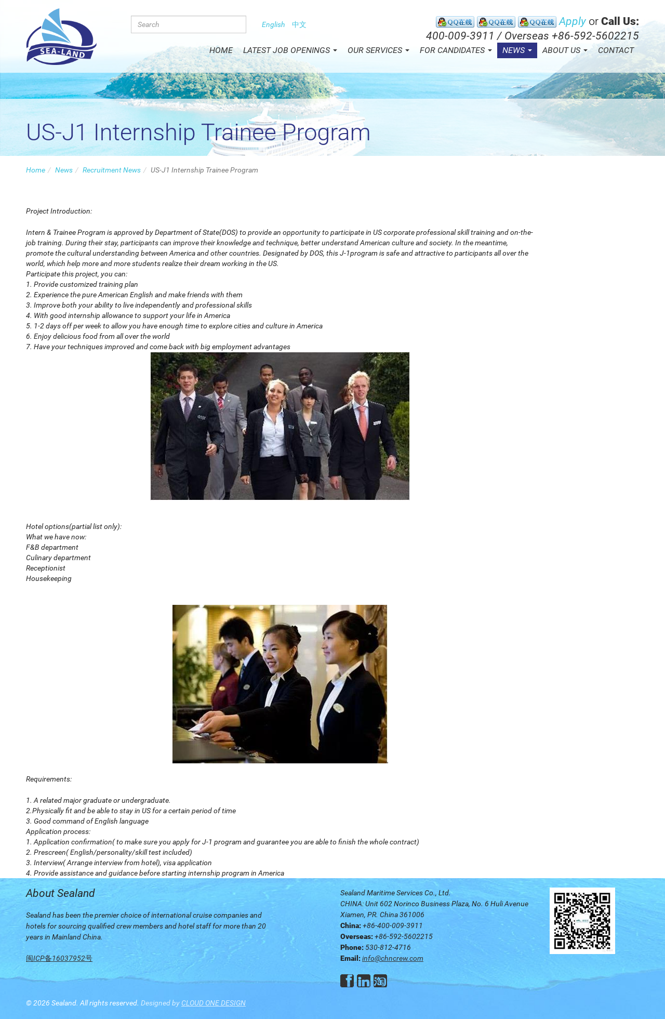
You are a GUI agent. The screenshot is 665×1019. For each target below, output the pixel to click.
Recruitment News (112, 170)
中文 (299, 24)
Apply (572, 21)
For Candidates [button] (456, 50)
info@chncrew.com (392, 958)
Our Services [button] (378, 50)
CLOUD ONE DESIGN (213, 1003)
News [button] (517, 50)
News (64, 170)
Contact (616, 50)
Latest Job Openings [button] (290, 50)
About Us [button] (565, 50)
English (273, 24)
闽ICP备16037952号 (59, 958)
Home (221, 50)
